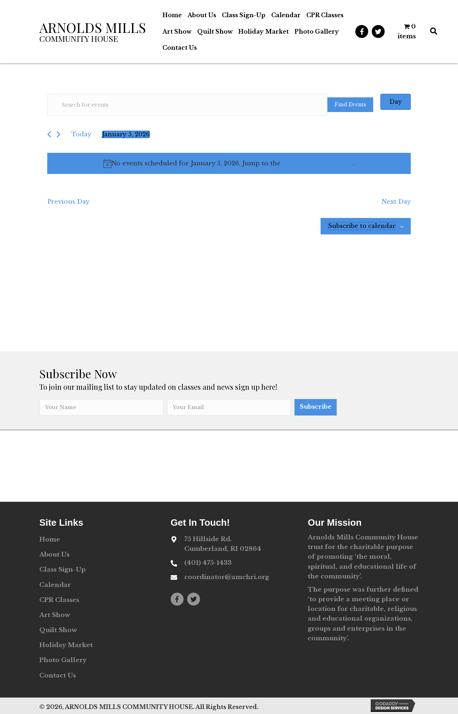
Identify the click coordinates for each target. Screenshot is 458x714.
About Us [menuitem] (54, 554)
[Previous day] (49, 134)
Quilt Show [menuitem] (58, 630)
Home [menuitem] (49, 539)
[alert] (229, 163)
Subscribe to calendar (361, 225)
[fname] (101, 407)
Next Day (396, 201)
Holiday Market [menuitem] (66, 645)
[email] (229, 407)
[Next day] (58, 134)
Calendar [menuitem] (55, 585)
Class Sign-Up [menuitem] (62, 569)
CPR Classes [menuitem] (59, 600)
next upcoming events (317, 163)
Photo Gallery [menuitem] (63, 660)
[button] (361, 31)
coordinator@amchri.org (226, 577)
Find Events (350, 104)
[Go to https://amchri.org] (95, 32)
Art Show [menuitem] (54, 615)
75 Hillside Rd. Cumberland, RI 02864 (222, 544)
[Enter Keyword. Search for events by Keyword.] (187, 105)
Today (81, 134)
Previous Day (68, 201)
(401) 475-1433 (208, 563)
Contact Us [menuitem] (57, 675)
